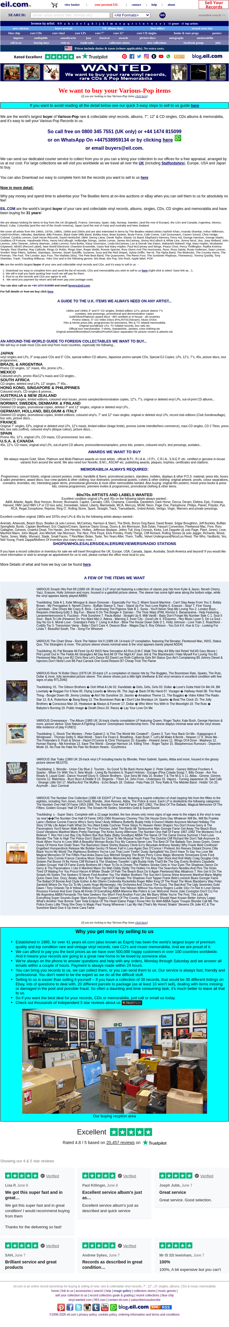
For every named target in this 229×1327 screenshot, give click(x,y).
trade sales (87, 42)
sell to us (16, 42)
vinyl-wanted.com (80, 1300)
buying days (41, 42)
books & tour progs (186, 33)
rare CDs (36, 33)
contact (136, 4)
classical (104, 38)
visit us (65, 42)
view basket (72, 4)
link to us (67, 1291)
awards (123, 38)
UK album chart (113, 28)
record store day (202, 28)
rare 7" (99, 33)
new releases (21, 28)
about (171, 4)
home (55, 1291)
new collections (156, 42)
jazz (88, 38)
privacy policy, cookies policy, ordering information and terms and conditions (129, 1314)
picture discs (147, 38)
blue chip (14, 33)
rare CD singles (147, 33)
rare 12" (118, 33)
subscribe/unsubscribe (146, 1300)
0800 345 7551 (98, 131)
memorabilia (205, 38)
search (98, 1291)
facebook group (193, 42)
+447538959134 (111, 139)
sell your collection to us (71, 1295)
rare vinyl (58, 33)
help (154, 4)
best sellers (157, 28)
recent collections (147, 1295)
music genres (167, 1291)
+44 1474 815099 (163, 131)
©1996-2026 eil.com (62, 1314)
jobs (218, 42)
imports (18, 38)
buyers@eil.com (123, 148)
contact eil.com (118, 1300)
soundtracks (68, 38)
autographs (176, 38)
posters (216, 33)
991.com (99, 1300)
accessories (84, 1291)
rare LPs (80, 33)
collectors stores (119, 42)
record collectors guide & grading (111, 1295)
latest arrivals (64, 28)
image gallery (122, 1291)
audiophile (41, 38)
